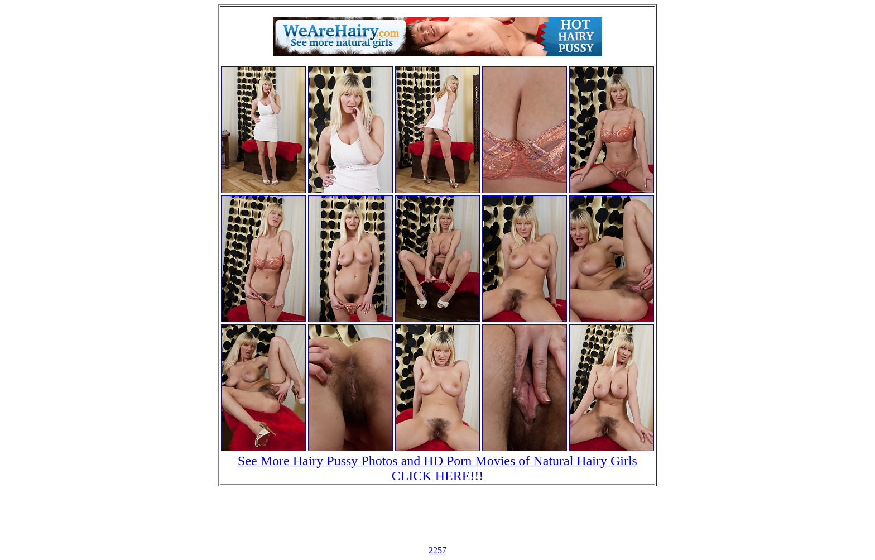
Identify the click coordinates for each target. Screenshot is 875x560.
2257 (437, 550)
